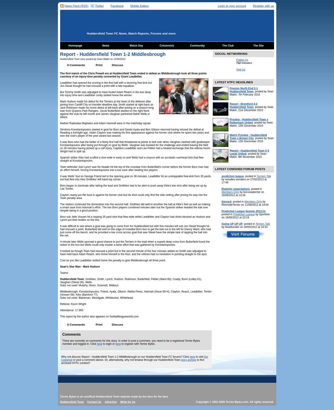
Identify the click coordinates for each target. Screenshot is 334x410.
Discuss (117, 65)
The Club (228, 45)
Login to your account (232, 6)
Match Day (136, 45)
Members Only (230, 192)
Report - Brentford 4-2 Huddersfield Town (244, 105)
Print (99, 65)
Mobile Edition (139, 6)
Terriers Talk (264, 176)
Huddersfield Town (72, 402)
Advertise (111, 402)
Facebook (117, 6)
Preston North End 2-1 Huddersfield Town (244, 90)
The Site (258, 45)
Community (197, 45)
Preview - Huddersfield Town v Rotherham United (249, 121)
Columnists (167, 45)
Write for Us (127, 402)
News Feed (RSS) (76, 6)
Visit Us (240, 69)
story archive (188, 359)
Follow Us (242, 59)
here (99, 343)
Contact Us (94, 402)
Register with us (263, 6)
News (105, 45)
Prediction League (244, 214)
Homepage (75, 45)
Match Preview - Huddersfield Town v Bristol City (248, 137)
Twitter (99, 6)
